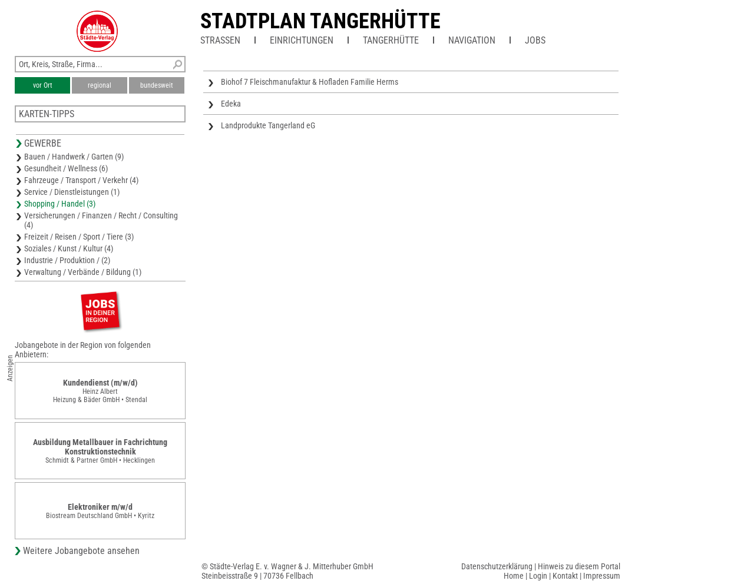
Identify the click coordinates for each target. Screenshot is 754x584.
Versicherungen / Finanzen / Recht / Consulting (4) (101, 220)
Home (514, 575)
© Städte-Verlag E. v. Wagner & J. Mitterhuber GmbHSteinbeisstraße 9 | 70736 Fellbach (287, 571)
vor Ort (42, 85)
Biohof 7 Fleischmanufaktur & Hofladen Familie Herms (309, 82)
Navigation (471, 40)
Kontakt (565, 575)
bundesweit (156, 85)
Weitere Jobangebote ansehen (81, 550)
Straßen (220, 40)
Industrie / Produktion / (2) (67, 260)
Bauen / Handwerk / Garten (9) (74, 156)
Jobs (535, 40)
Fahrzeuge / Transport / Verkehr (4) (81, 180)
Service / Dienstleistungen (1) (72, 192)
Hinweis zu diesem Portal (579, 566)
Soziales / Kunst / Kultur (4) (68, 248)
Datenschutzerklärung (497, 566)
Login (538, 575)
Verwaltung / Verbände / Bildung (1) (82, 272)
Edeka (231, 103)
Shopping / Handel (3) (59, 203)
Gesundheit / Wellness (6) (66, 168)
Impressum (601, 575)
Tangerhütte (391, 40)
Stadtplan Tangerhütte (320, 21)
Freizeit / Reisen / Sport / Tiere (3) (79, 236)
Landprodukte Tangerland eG (268, 125)
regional (99, 85)
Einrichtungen (301, 40)
